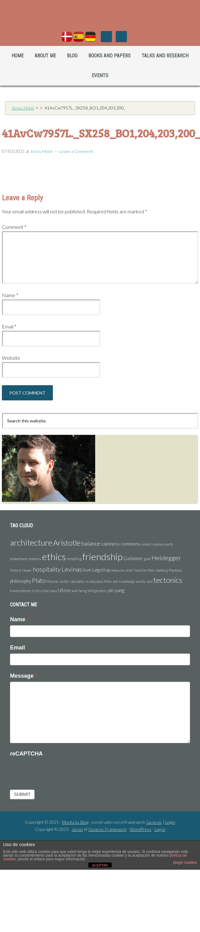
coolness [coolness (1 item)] (158, 544)
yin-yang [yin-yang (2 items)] (116, 590)
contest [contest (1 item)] (146, 544)
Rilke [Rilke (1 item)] (108, 581)
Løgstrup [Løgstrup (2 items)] (101, 570)
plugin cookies (185, 862)
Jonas (77, 829)
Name (10, 295)
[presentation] (57, 771)
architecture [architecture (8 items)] (31, 542)
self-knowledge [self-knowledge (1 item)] (124, 581)
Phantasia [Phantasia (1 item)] (175, 570)
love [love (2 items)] (87, 570)
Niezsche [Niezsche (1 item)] (140, 570)
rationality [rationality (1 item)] (77, 581)
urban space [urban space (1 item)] (48, 591)
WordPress (140, 829)
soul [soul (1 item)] (149, 581)
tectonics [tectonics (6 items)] (167, 579)
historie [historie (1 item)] (15, 570)
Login (170, 822)
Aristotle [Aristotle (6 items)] (67, 542)
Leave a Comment (76, 151)
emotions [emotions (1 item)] (34, 559)
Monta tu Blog (75, 822)
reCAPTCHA (26, 754)
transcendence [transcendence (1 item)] (20, 591)
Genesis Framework (107, 829)
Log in (160, 829)
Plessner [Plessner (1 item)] (53, 581)
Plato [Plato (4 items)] (39, 580)
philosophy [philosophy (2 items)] (20, 581)
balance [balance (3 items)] (90, 543)
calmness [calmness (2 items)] (110, 543)
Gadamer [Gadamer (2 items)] (133, 558)
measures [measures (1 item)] (117, 570)
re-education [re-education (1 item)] (94, 581)
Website (11, 358)
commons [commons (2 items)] (130, 543)
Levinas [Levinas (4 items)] (72, 569)
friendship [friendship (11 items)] (102, 556)
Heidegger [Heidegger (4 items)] (166, 557)
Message (23, 676)
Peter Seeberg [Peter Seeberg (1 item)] (157, 570)
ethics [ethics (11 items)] (54, 556)
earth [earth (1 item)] (169, 544)
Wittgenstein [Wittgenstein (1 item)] (97, 591)
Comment (14, 227)
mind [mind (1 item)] (129, 570)
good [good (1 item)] (147, 559)
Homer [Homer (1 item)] (27, 570)
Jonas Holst (100, 18)
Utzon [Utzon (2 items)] (64, 590)
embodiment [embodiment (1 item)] (18, 559)
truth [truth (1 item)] (36, 591)
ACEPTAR (100, 865)
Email (9, 326)
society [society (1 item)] (141, 581)
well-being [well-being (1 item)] (79, 591)
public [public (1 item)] (64, 581)
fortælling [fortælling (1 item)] (74, 559)
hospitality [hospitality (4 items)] (47, 569)
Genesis (154, 822)
